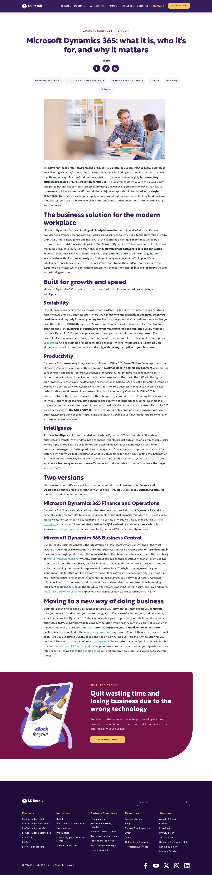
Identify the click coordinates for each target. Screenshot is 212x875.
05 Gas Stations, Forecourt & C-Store (78, 80)
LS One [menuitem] (25, 838)
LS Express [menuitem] (27, 832)
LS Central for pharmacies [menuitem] (35, 827)
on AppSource (66, 520)
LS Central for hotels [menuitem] (32, 821)
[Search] (186, 793)
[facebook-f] (146, 863)
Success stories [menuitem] (133, 811)
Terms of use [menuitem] (166, 832)
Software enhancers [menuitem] (32, 843)
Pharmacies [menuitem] (62, 827)
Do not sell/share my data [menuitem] (173, 838)
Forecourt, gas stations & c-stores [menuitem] (70, 834)
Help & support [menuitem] (99, 843)
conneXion (158, 6)
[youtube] (156, 863)
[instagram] (177, 863)
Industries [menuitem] (62, 804)
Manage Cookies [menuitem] (167, 848)
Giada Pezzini (93, 31)
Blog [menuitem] (127, 816)
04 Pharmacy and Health (41, 80)
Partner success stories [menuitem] (103, 821)
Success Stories (98, 6)
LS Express (50, 334)
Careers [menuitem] (163, 816)
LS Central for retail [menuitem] (32, 811)
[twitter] (166, 863)
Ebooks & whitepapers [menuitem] (137, 821)
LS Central (178, 80)
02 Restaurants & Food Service (117, 80)
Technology (160, 80)
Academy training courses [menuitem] (104, 827)
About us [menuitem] (165, 804)
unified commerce (98, 623)
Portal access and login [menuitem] (102, 838)
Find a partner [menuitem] (98, 811)
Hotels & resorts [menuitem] (64, 821)
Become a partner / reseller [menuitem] (105, 816)
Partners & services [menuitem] (103, 804)
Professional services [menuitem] (101, 832)
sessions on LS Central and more (75, 637)
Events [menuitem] (128, 827)
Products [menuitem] (28, 804)
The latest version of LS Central (62, 583)
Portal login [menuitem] (165, 821)
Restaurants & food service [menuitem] (70, 816)
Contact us (179, 6)
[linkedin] (187, 863)
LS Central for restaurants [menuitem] (35, 816)
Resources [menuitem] (132, 804)
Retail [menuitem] (59, 811)
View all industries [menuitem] (66, 841)
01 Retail (143, 80)
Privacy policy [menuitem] (166, 827)
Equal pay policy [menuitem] (167, 843)
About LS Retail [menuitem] (167, 811)
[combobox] (163, 793)
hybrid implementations (62, 550)
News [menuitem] (128, 832)
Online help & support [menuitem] (136, 838)
